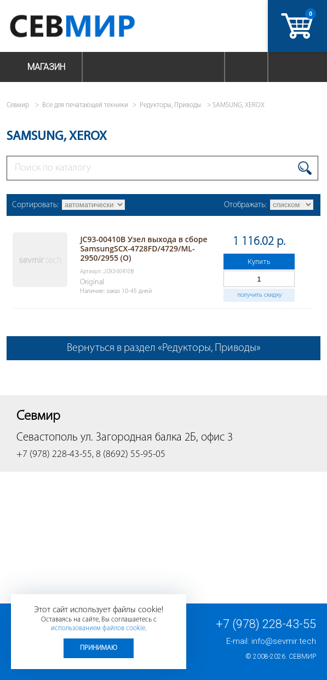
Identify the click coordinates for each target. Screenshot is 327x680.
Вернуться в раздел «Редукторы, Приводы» (164, 348)
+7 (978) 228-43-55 (266, 624)
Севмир (302, 656)
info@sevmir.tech (283, 641)
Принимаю (98, 648)
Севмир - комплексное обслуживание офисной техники (94, 26)
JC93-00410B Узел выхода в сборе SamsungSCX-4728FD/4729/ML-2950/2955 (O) (143, 248)
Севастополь (47, 437)
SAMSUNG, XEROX (239, 105)
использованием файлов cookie (98, 628)
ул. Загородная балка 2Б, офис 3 (157, 437)
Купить (259, 261)
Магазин (46, 67)
